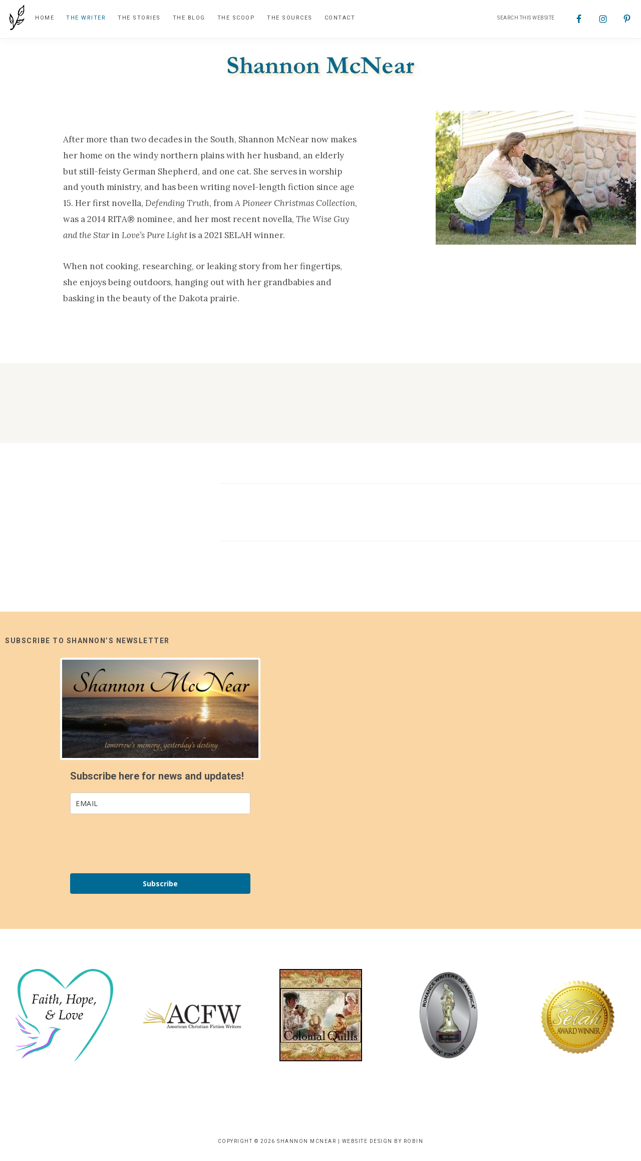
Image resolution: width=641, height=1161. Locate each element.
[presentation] (146, 844)
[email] (160, 804)
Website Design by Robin (383, 1142)
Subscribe (160, 884)
